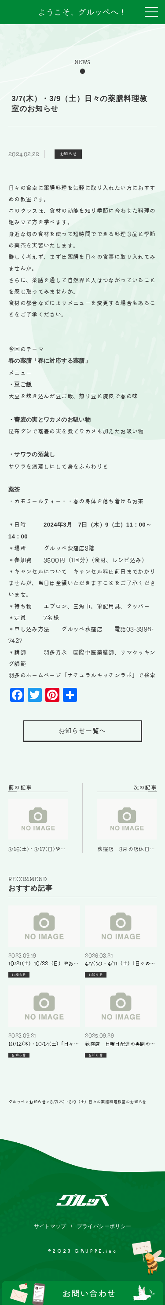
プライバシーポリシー (104, 1226)
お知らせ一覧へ (82, 730)
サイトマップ (50, 1226)
